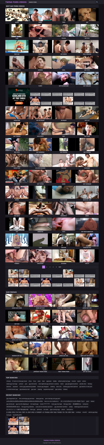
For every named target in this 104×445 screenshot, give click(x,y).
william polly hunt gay (64, 381)
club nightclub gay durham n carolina (49, 384)
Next (60, 267)
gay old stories (33, 384)
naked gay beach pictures (81, 407)
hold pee (8, 415)
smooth (85, 412)
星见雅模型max (77, 404)
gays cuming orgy (55, 409)
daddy (54, 381)
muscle (74, 381)
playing (40, 389)
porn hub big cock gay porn (52, 398)
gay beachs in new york (85, 386)
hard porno (70, 409)
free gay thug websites (28, 407)
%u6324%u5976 (17, 415)
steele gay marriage (11, 384)
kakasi (92, 401)
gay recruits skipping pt (22, 404)
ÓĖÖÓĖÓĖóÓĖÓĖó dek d (13, 407)
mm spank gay (34, 404)
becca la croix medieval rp (51, 401)
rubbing (52, 386)
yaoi (26, 384)
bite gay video (67, 404)
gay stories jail (10, 404)
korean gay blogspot (43, 386)
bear (43, 381)
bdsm (62, 384)
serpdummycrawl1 (48, 389)
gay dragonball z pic (11, 398)
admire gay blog (92, 412)
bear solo (58, 386)
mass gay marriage (56, 404)
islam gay (32, 409)
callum (63, 409)
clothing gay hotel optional (70, 386)
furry (34, 381)
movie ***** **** (45, 404)
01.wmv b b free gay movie (19, 381)
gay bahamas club (25, 389)
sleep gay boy (39, 398)
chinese (8, 381)
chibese (65, 389)
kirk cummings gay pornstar (26, 398)
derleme (8, 386)
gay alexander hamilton (61, 407)
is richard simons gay (12, 389)
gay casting (58, 389)
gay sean (33, 389)
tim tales (46, 409)
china (30, 381)
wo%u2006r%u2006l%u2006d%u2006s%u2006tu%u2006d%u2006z (24, 401)
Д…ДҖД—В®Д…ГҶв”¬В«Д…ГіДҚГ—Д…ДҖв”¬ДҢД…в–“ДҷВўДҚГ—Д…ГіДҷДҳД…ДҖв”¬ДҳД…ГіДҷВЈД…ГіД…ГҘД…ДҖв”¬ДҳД (40, 412)
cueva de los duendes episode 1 (44, 407)
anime (84, 381)
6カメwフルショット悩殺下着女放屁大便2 (17, 409)
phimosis (39, 409)
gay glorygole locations (71, 384)
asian (39, 381)
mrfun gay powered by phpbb (28, 386)
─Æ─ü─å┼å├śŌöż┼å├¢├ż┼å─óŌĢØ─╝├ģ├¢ (72, 401)
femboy (90, 384)
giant (87, 401)
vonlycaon (85, 404)
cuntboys (78, 412)
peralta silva (83, 384)
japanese (49, 381)
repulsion (15, 386)
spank (79, 381)
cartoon (21, 384)
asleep (71, 407)
